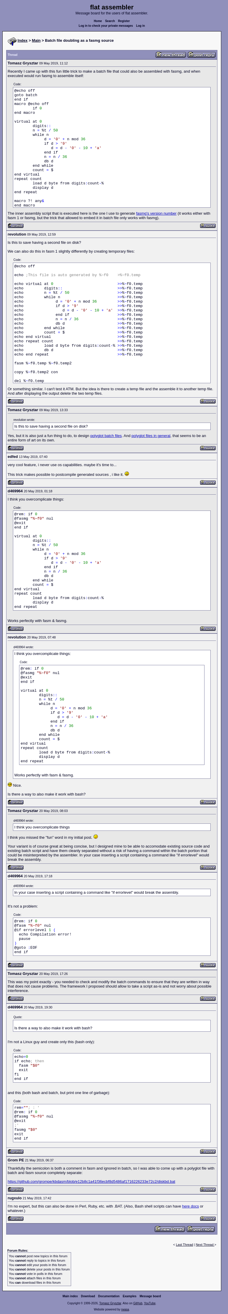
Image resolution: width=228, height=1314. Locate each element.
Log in (140, 25)
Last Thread (184, 1244)
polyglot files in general (151, 435)
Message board (150, 1296)
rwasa (125, 1309)
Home (98, 21)
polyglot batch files (106, 435)
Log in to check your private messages (106, 25)
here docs (190, 1206)
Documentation (109, 1296)
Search (110, 21)
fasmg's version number (156, 213)
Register (124, 21)
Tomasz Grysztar (110, 1303)
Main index (70, 1296)
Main (36, 40)
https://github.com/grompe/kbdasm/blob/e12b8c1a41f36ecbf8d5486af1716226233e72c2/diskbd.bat (91, 1181)
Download (88, 1296)
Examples (130, 1296)
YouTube (149, 1303)
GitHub (137, 1303)
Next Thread (205, 1244)
